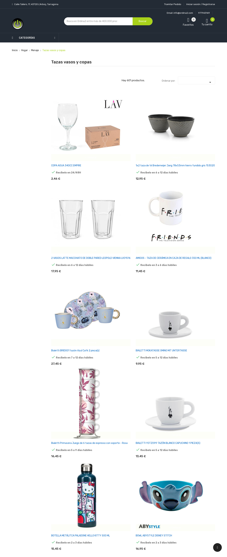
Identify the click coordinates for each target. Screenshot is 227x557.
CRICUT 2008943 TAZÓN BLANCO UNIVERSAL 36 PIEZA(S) (61, 272)
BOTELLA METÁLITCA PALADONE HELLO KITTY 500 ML (117, 172)
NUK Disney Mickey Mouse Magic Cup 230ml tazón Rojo (146, 420)
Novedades (80, 463)
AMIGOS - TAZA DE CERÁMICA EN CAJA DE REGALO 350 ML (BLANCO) (146, 122)
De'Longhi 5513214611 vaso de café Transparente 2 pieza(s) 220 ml (203, 272)
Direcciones (136, 499)
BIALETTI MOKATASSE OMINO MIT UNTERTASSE (202, 120)
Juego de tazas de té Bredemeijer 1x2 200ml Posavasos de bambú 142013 (146, 372)
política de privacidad (172, 483)
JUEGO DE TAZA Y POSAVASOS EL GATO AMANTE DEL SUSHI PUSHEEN (117, 372)
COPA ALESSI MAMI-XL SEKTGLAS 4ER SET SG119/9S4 (62, 220)
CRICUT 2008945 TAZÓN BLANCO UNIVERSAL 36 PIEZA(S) (89, 272)
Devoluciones (109, 496)
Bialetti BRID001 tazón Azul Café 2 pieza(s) (174, 120)
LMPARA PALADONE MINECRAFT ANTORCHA (202, 370)
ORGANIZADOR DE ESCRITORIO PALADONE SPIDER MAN (174, 422)
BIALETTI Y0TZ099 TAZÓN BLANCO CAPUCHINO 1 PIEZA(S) (90, 172)
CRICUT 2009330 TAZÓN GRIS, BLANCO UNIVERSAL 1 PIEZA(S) (118, 272)
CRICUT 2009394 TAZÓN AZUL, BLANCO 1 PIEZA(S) (146, 270)
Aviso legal (108, 478)
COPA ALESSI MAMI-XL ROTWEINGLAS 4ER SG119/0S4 (203, 170)
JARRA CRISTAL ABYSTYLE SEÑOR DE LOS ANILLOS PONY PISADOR (174, 322)
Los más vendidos (84, 469)
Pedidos (134, 487)
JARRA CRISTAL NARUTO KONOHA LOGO (201, 320)
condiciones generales (197, 480)
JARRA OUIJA (58, 367)
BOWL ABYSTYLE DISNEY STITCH (145, 169)
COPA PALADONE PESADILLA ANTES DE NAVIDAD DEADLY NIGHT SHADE (147, 222)
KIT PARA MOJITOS (174, 367)
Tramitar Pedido (172, 4)
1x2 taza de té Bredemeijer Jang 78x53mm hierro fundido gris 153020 (90, 122)
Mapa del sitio (109, 514)
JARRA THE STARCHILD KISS (88, 369)
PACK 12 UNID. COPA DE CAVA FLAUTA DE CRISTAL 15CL (203, 420)
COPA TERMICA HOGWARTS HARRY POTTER (174, 220)
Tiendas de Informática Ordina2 (109, 526)
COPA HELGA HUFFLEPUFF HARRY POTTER (118, 220)
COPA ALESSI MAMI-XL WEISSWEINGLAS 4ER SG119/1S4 (90, 220)
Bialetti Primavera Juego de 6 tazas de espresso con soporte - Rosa (62, 172)
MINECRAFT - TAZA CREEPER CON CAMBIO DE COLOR (89, 420)
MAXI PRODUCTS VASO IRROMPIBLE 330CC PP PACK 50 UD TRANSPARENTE (62, 422)
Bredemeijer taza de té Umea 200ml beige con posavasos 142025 (175, 172)
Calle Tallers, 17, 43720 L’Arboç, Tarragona (36, 4)
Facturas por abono (141, 493)
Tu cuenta (137, 456)
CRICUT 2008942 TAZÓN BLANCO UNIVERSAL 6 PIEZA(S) (202, 222)
